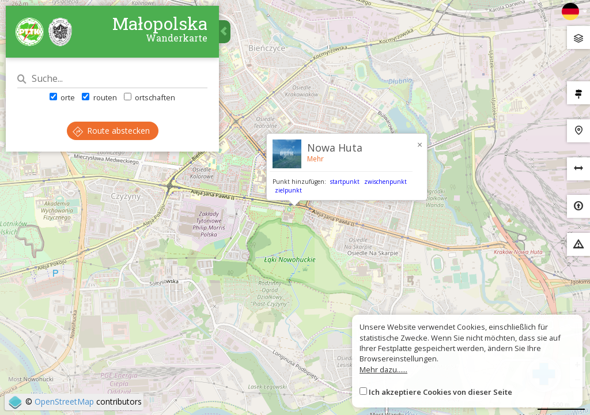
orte (62, 97)
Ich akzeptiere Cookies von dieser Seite (440, 392)
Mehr (315, 159)
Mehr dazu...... (383, 369)
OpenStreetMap (64, 401)
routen (99, 97)
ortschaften (149, 97)
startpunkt (345, 182)
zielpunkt (288, 190)
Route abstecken (111, 130)
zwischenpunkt (385, 182)
